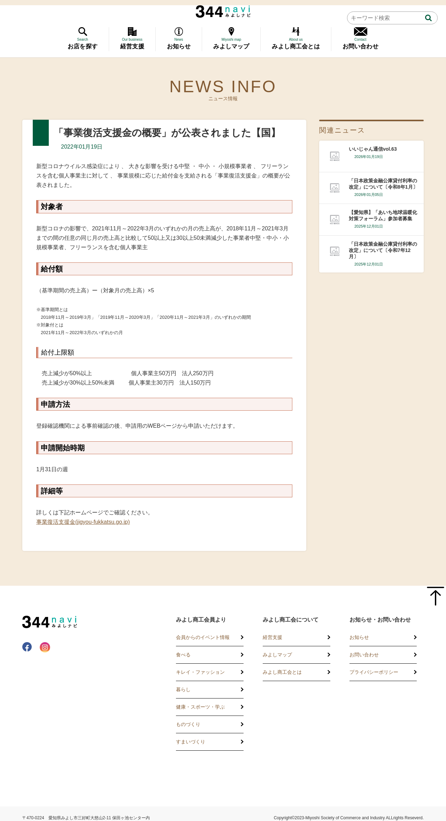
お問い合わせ (364, 654)
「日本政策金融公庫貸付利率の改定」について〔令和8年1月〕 (383, 184)
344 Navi (223, 11)
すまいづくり (190, 741)
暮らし (183, 689)
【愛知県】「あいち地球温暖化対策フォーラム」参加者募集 (383, 215)
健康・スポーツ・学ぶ (200, 707)
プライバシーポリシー (373, 672)
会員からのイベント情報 (203, 637)
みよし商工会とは (282, 672)
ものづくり (188, 724)
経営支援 (272, 637)
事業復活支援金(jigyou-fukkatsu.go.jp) (83, 522)
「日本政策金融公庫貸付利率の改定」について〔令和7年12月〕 (383, 250)
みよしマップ (277, 654)
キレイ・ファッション (200, 672)
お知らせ (359, 637)
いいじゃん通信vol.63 (373, 149)
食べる (183, 654)
